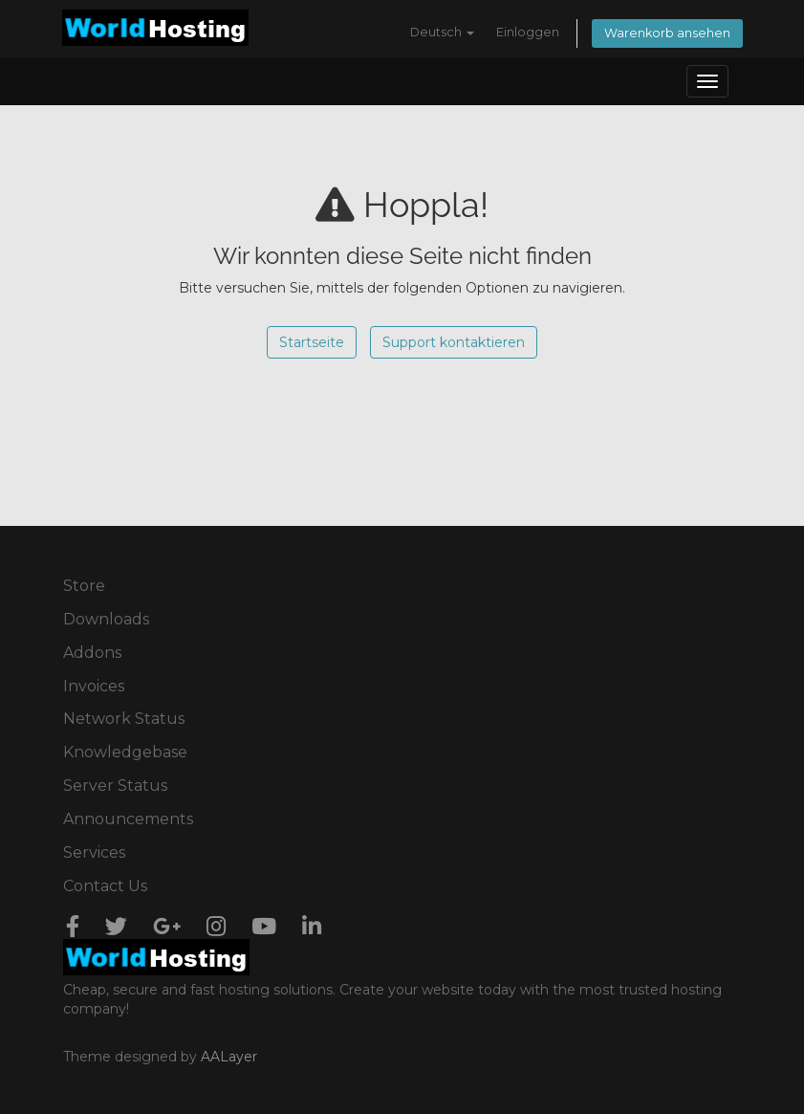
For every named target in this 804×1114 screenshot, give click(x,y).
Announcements (128, 819)
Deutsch (442, 32)
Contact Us (105, 886)
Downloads (106, 619)
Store (84, 586)
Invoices (93, 686)
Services (94, 852)
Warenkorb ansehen (667, 33)
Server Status (115, 785)
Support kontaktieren (453, 342)
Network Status (124, 719)
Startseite (311, 342)
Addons (92, 653)
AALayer (229, 1056)
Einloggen (527, 32)
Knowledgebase (125, 752)
